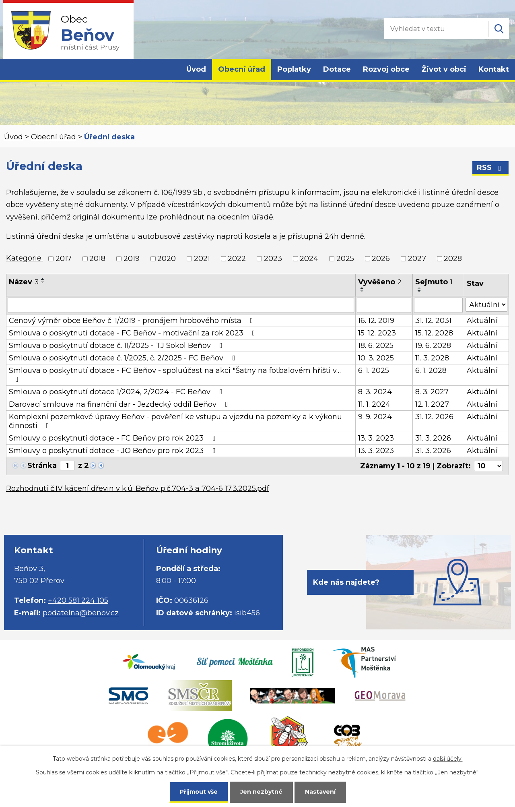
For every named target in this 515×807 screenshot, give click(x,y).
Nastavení (320, 791)
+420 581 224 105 (78, 600)
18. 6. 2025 (375, 345)
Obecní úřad (241, 69)
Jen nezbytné (261, 791)
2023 (273, 258)
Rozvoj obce (386, 69)
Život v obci (444, 69)
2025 (345, 258)
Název (24, 281)
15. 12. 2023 (377, 333)
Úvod (196, 69)
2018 (97, 258)
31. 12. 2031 (433, 320)
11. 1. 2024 (374, 404)
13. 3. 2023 (376, 438)
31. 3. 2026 (433, 438)
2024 (309, 258)
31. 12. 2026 (434, 416)
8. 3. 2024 (375, 391)
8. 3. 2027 (432, 391)
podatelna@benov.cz (81, 612)
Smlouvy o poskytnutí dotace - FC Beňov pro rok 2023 (113, 438)
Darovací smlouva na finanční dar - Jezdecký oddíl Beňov (120, 404)
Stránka (42, 465)
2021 (202, 258)
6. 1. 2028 (431, 370)
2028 (453, 258)
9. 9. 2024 (375, 416)
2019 (132, 258)
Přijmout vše (199, 791)
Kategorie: (24, 258)
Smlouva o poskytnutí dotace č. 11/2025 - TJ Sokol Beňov (117, 345)
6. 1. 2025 (373, 370)
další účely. (448, 758)
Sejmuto (434, 281)
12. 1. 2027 (432, 404)
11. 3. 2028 (432, 358)
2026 (381, 258)
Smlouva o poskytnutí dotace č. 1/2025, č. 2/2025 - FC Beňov (123, 358)
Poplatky (294, 69)
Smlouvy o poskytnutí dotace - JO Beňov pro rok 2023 (113, 450)
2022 (237, 258)
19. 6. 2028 (433, 345)
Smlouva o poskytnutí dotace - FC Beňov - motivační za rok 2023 (133, 333)
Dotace (337, 69)
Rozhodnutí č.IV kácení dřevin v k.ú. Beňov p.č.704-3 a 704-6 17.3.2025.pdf (137, 488)
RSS (491, 167)
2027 (417, 258)
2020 (166, 258)
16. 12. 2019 (376, 320)
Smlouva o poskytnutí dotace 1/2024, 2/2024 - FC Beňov (117, 391)
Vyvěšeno (380, 281)
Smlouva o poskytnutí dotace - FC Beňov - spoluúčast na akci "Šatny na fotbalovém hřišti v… (175, 374)
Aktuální (482, 320)
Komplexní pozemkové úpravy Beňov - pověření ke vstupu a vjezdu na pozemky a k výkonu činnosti (175, 421)
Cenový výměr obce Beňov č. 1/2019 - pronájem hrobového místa (132, 320)
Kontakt (493, 69)
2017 (64, 258)
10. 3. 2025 (376, 358)
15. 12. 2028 (434, 333)
